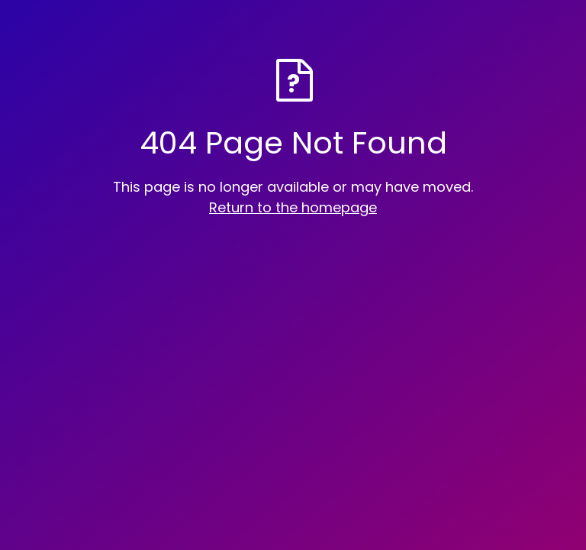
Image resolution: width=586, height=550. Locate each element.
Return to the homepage (293, 207)
